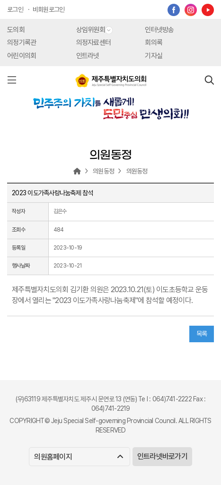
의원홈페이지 (78, 456)
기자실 (153, 56)
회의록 (153, 42)
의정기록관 (21, 42)
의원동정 (103, 171)
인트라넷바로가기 (162, 456)
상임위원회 (94, 30)
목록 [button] (201, 334)
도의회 (16, 30)
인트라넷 (87, 56)
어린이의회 (21, 56)
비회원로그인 (49, 9)
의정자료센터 (93, 42)
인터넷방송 (159, 30)
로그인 (15, 9)
